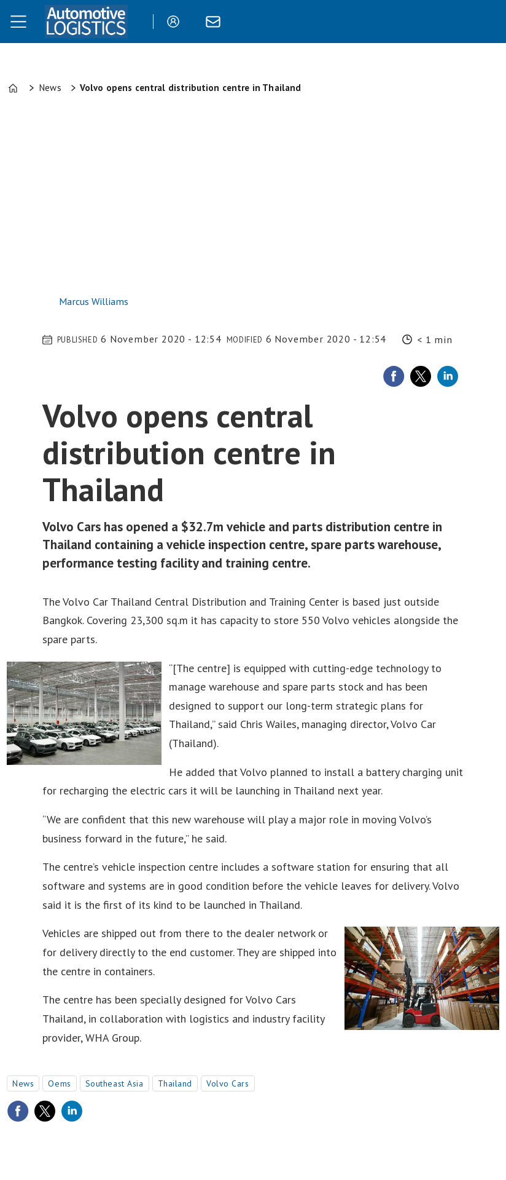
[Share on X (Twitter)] (421, 376)
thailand (175, 1083)
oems (59, 1083)
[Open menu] (18, 21)
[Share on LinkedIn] (448, 376)
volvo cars (227, 1083)
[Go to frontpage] (86, 21)
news (23, 1083)
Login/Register (176, 21)
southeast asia (114, 1083)
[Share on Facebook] (394, 376)
